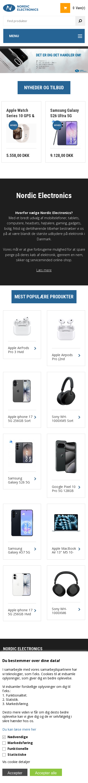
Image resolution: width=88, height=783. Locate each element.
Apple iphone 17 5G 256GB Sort (20, 419)
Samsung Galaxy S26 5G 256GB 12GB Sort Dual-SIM (19, 484)
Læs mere (44, 270)
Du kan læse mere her (19, 729)
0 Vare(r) (79, 8)
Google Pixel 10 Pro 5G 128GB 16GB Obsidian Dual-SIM (64, 493)
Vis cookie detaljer (16, 762)
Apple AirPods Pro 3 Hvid (18, 350)
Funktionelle (18, 748)
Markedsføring (20, 742)
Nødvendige (18, 737)
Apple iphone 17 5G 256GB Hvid (20, 612)
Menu (14, 36)
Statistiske (17, 754)
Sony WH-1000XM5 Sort (62, 419)
